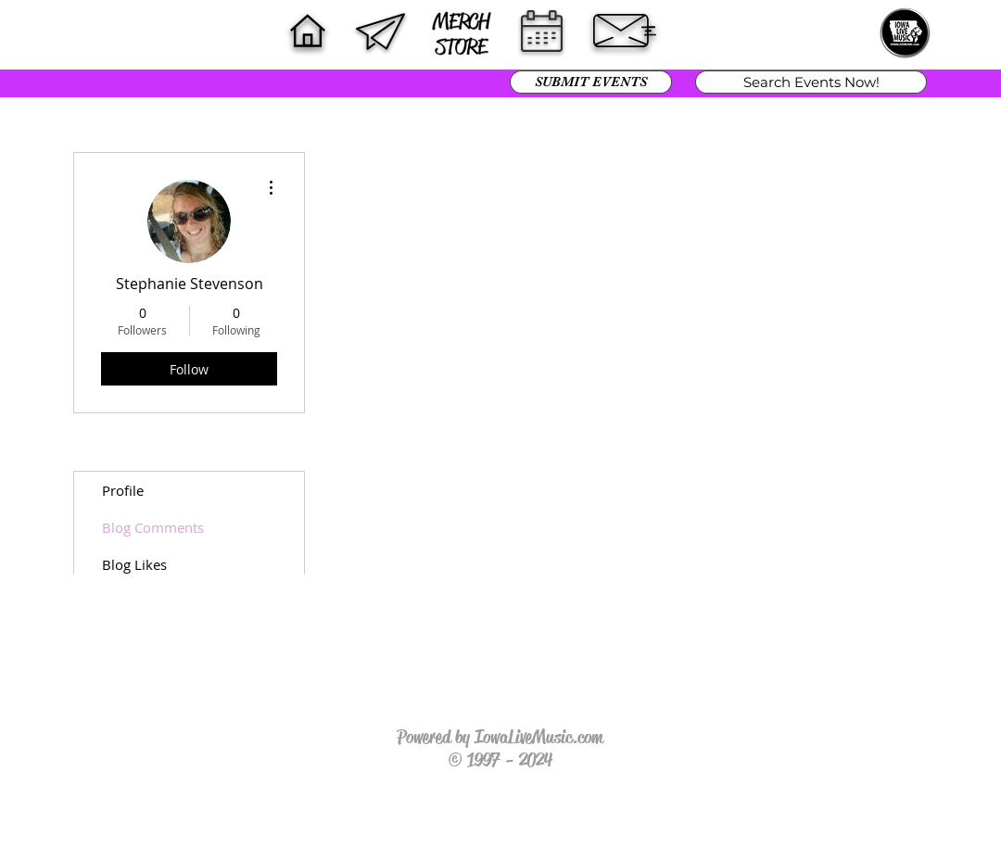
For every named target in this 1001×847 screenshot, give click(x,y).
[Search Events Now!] (811, 82)
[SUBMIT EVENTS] (591, 82)
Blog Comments (153, 527)
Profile (123, 490)
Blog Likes (134, 564)
